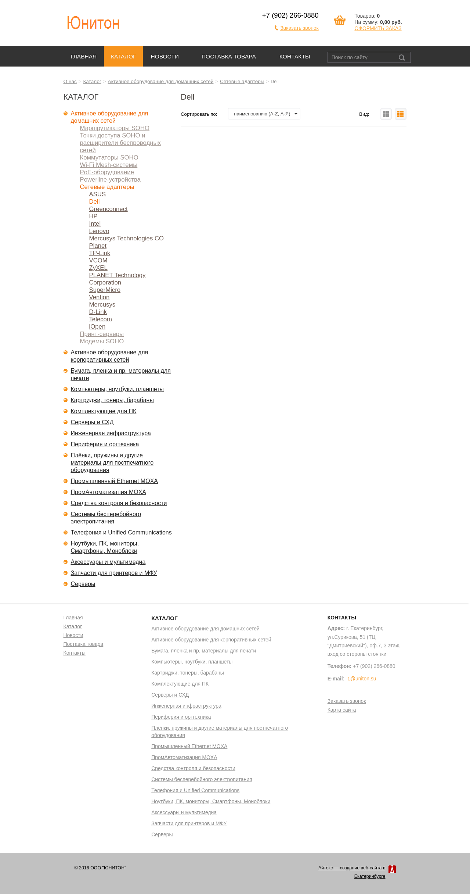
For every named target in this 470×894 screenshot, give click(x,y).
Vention (99, 297)
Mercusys (102, 304)
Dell (94, 201)
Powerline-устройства (110, 179)
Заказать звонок (299, 28)
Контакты (294, 56)
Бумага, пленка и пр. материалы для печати (121, 374)
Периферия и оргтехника (105, 444)
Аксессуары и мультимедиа (108, 562)
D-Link (98, 311)
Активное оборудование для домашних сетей (161, 81)
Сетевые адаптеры (242, 81)
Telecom (100, 319)
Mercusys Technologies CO (126, 238)
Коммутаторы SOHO (109, 157)
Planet (98, 245)
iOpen (97, 326)
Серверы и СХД (92, 422)
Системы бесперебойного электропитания (106, 518)
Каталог (123, 56)
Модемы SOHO (102, 341)
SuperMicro (105, 289)
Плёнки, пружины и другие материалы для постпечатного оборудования (112, 462)
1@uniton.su (361, 679)
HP (93, 216)
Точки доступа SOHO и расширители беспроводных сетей (120, 143)
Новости (165, 56)
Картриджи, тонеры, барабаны (112, 400)
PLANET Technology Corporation (117, 279)
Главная (83, 56)
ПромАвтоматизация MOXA (109, 492)
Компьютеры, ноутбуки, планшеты (117, 389)
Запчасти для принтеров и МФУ (114, 573)
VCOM (98, 260)
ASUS (97, 194)
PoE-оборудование (107, 172)
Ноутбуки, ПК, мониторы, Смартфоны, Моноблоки (105, 547)
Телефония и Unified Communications (121, 532)
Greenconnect (108, 208)
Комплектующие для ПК (104, 411)
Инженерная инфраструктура (111, 433)
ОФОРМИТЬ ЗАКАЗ (377, 28)
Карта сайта (342, 710)
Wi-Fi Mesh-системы (109, 164)
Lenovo (99, 231)
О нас (70, 81)
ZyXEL (98, 267)
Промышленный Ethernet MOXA (114, 481)
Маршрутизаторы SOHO (115, 128)
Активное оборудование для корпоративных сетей (109, 356)
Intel (95, 223)
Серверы (83, 584)
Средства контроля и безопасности (119, 503)
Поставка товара (229, 56)
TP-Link (100, 253)
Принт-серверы (102, 333)
